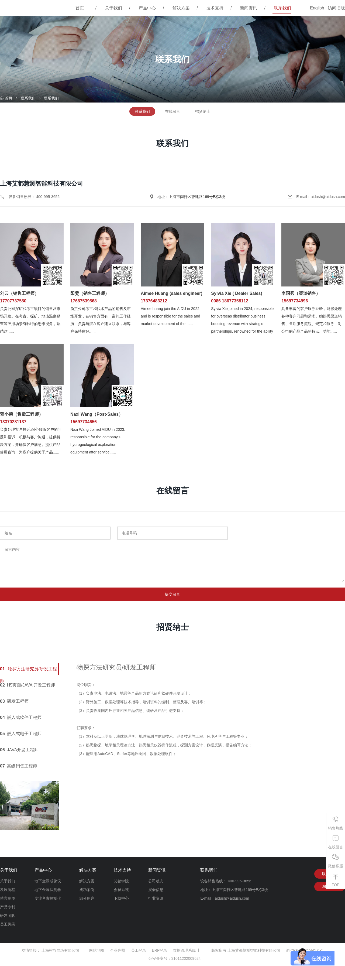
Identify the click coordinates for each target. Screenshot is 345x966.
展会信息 (155, 890)
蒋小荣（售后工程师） (21, 414)
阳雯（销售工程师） (89, 293)
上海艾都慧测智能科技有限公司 (253, 950)
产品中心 (147, 8)
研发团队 (7, 916)
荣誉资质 (7, 898)
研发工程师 (14, 701)
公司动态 (155, 881)
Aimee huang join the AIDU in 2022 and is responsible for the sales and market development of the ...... (170, 316)
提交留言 (172, 594)
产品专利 (7, 907)
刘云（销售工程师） (19, 293)
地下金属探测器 (47, 890)
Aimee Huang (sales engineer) (171, 293)
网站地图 (96, 950)
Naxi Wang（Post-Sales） (96, 414)
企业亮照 (117, 950)
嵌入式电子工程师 (21, 734)
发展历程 (7, 890)
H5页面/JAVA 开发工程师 (27, 685)
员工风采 (7, 924)
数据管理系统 (184, 950)
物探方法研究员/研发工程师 (28, 671)
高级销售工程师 (18, 766)
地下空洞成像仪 (47, 881)
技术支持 (214, 8)
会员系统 (121, 890)
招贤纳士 (202, 111)
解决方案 (181, 8)
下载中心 (121, 898)
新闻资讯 (248, 8)
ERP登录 (159, 950)
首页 (79, 8)
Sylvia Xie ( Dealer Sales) (236, 293)
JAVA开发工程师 (19, 750)
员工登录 (138, 950)
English (317, 8)
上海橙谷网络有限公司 (60, 950)
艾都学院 (121, 881)
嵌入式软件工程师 (21, 717)
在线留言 (172, 111)
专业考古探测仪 (47, 898)
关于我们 (113, 8)
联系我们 (282, 8)
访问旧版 (336, 8)
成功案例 (86, 890)
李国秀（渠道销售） (300, 293)
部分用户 (86, 898)
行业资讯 (155, 898)
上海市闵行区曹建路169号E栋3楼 (197, 196)
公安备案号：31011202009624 (175, 959)
